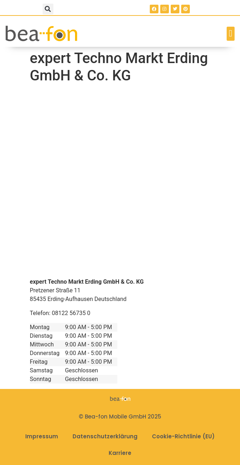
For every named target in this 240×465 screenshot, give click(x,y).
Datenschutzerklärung (105, 436)
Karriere (120, 453)
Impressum (41, 436)
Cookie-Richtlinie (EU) (183, 436)
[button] (48, 9)
